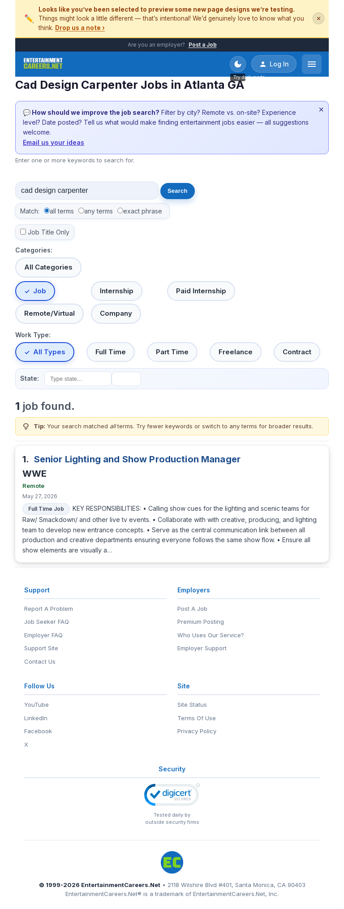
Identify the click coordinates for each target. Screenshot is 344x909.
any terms (98, 211)
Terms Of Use (196, 718)
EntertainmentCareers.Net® (103, 893)
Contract (297, 352)
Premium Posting (200, 621)
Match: (29, 211)
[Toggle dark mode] (238, 64)
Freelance (236, 352)
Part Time (172, 352)
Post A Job (192, 608)
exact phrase (142, 211)
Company (116, 313)
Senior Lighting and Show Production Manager (137, 459)
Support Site (41, 648)
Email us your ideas (53, 142)
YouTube (36, 704)
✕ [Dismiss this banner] (318, 18)
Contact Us (40, 661)
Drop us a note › (80, 27)
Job (39, 291)
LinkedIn (35, 718)
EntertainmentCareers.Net (120, 884)
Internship (116, 291)
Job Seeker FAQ (46, 621)
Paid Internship (201, 291)
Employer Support (202, 648)
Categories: (33, 250)
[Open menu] (312, 64)
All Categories (48, 267)
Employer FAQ (43, 635)
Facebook (38, 731)
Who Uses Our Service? (210, 635)
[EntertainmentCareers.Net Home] (43, 64)
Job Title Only (48, 232)
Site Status (192, 704)
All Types (49, 352)
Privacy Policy (196, 731)
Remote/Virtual (49, 313)
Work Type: (33, 335)
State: (29, 378)
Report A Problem (48, 608)
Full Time (110, 352)
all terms (62, 211)
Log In (274, 64)
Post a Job (203, 44)
